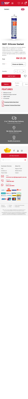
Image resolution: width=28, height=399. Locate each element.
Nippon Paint (18, 168)
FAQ (2, 168)
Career (17, 173)
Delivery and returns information (14, 123)
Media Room (18, 170)
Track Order (4, 173)
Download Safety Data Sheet (10, 102)
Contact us (4, 170)
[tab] (6, 84)
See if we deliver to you (14, 132)
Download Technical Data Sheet (11, 105)
